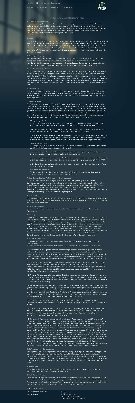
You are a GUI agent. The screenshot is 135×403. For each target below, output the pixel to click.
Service (54, 7)
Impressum (45, 3)
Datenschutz (55, 3)
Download (68, 7)
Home (30, 7)
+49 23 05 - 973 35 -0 (74, 396)
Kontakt (30, 3)
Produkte (42, 7)
